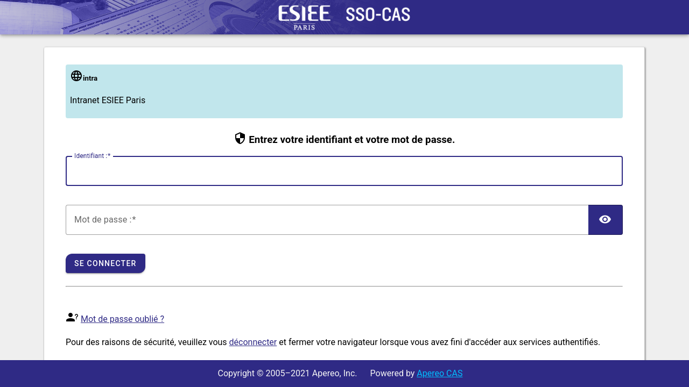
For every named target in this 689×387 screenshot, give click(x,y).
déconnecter (253, 342)
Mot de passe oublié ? (122, 319)
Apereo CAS (439, 373)
